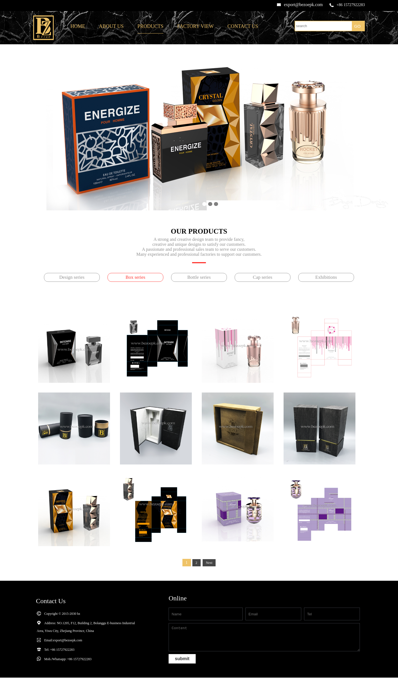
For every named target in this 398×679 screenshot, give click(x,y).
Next (209, 563)
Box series (135, 277)
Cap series (262, 277)
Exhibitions (326, 277)
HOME (77, 26)
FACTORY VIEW (195, 26)
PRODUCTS (150, 26)
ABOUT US (111, 26)
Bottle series (199, 277)
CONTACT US (242, 26)
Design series (71, 277)
